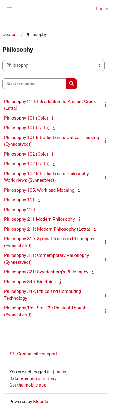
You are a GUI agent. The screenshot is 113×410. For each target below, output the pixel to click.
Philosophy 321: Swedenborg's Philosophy (46, 272)
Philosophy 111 (19, 199)
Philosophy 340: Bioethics (30, 281)
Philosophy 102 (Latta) (26, 163)
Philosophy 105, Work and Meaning (39, 190)
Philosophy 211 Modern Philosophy (39, 219)
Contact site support (33, 354)
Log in (102, 8)
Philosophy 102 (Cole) (26, 154)
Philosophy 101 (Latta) (26, 127)
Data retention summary (33, 378)
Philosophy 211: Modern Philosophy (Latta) (47, 229)
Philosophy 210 (19, 209)
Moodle (40, 401)
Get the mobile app (27, 385)
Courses (10, 34)
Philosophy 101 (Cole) (26, 118)
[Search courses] (34, 83)
